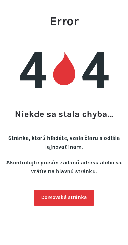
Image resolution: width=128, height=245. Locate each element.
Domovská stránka (64, 197)
